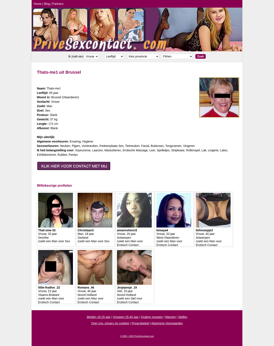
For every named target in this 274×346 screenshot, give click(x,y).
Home (38, 3)
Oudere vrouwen (152, 317)
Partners (57, 3)
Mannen (170, 317)
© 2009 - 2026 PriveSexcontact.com (137, 336)
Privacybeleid (140, 323)
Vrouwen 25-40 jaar (126, 317)
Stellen (182, 317)
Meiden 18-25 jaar (98, 317)
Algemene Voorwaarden (167, 323)
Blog (47, 3)
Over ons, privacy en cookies (110, 323)
